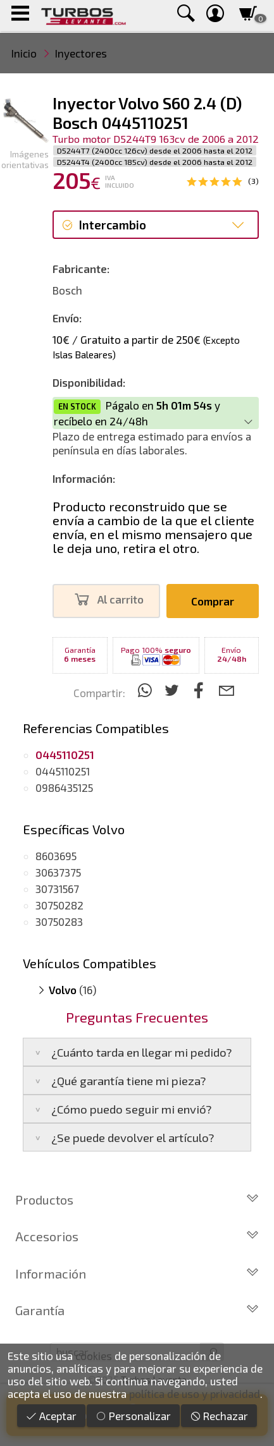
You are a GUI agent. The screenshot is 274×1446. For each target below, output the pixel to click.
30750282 (59, 905)
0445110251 (62, 771)
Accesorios (137, 1236)
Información (137, 1273)
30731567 (57, 888)
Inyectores (81, 53)
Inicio (24, 53)
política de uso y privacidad (194, 1393)
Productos (137, 1199)
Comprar (212, 601)
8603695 (56, 855)
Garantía (137, 1310)
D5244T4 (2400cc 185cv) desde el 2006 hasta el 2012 (154, 162)
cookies (93, 1355)
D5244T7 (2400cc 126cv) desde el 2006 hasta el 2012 (154, 150)
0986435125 (64, 787)
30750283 (59, 921)
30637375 (58, 872)
